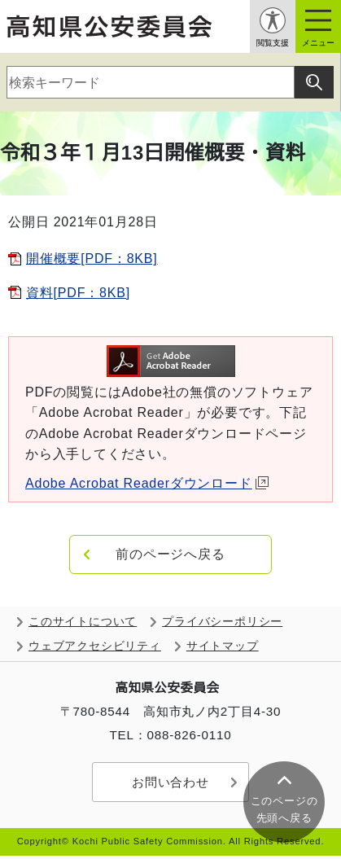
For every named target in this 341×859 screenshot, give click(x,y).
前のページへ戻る (170, 554)
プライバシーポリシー (222, 622)
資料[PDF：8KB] (78, 293)
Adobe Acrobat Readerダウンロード (147, 483)
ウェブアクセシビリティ (94, 646)
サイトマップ (222, 646)
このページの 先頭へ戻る (284, 809)
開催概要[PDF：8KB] (92, 258)
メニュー (318, 42)
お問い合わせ (170, 782)
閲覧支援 (272, 42)
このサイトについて (82, 622)
